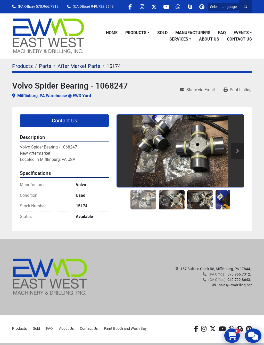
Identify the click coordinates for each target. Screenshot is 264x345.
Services (178, 39)
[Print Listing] (237, 90)
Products (135, 32)
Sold (162, 32)
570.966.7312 (47, 6)
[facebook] (122, 6)
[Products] (22, 66)
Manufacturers (192, 32)
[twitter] (148, 6)
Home (112, 32)
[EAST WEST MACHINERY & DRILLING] (50, 277)
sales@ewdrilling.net (235, 285)
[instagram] (135, 6)
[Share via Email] (199, 90)
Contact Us (239, 39)
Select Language (223, 7)
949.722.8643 (102, 6)
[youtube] (161, 6)
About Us (209, 39)
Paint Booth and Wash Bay (125, 328)
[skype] (188, 6)
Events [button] (241, 32)
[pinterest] (201, 6)
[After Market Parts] (78, 66)
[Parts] (45, 66)
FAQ (222, 32)
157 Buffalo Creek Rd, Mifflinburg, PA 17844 (215, 269)
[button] (137, 33)
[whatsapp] (175, 6)
